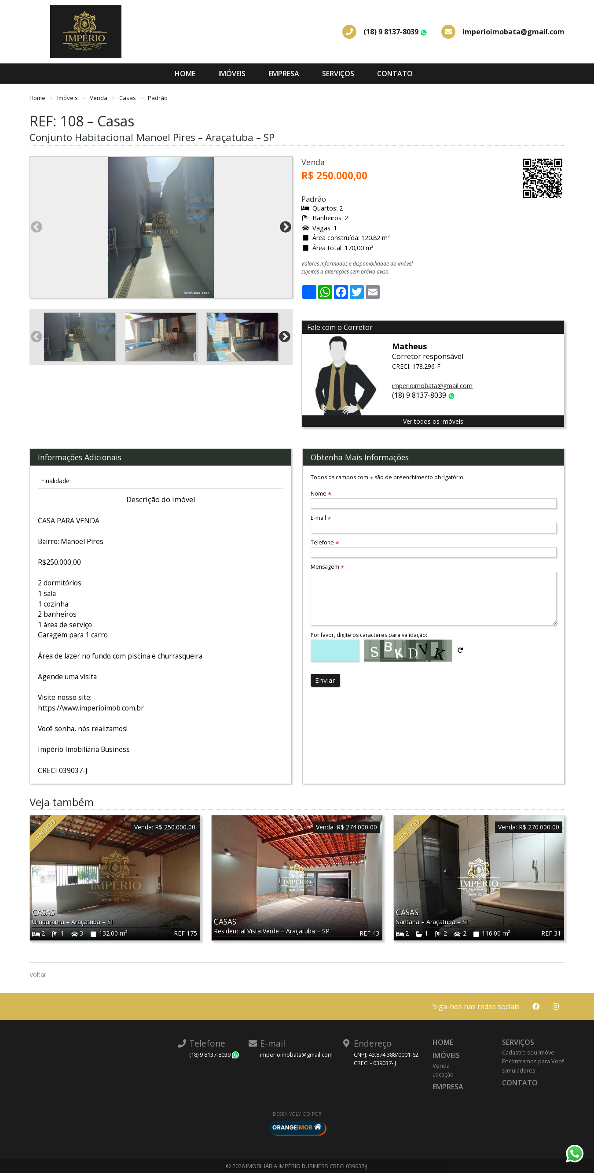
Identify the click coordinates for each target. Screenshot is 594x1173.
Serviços (338, 73)
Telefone (325, 542)
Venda (99, 98)
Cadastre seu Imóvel (529, 1052)
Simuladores (518, 1070)
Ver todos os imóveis (433, 421)
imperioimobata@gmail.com (432, 385)
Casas (128, 98)
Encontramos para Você (533, 1061)
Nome (321, 493)
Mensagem (327, 566)
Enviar (325, 680)
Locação (443, 1074)
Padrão (158, 98)
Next (285, 227)
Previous (36, 227)
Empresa (283, 73)
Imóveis (232, 73)
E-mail (321, 518)
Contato (395, 73)
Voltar (37, 974)
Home (185, 73)
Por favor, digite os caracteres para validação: (369, 635)
